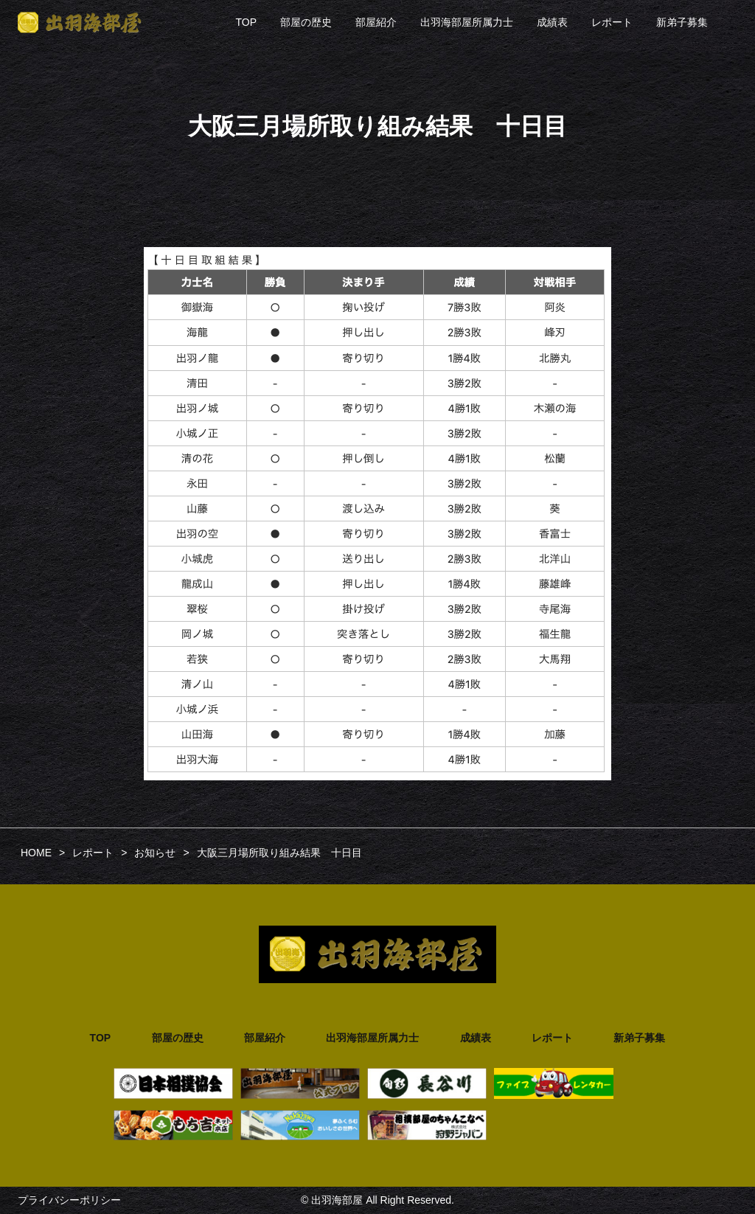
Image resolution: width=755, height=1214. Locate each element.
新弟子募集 (682, 22)
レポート (612, 22)
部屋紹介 (376, 22)
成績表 (552, 22)
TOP (246, 22)
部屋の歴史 (306, 22)
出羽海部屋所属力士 (466, 22)
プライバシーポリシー (69, 1200)
